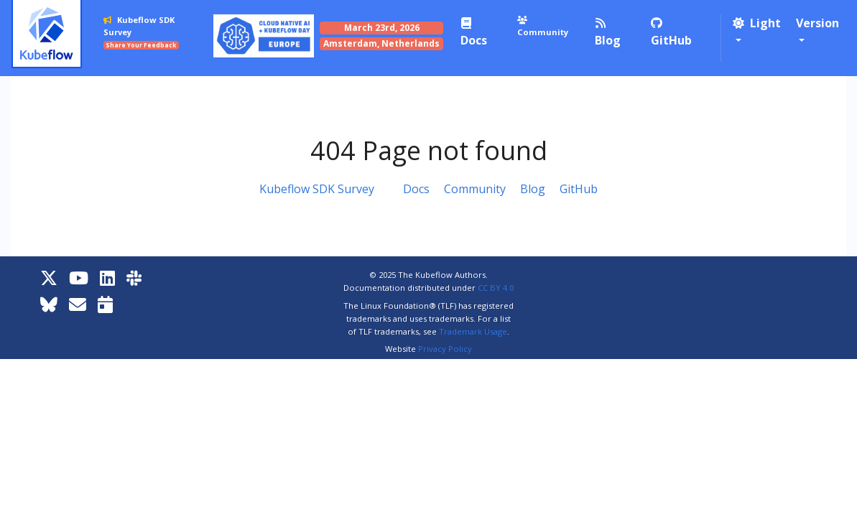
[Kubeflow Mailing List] (77, 304)
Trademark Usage (473, 331)
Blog (532, 189)
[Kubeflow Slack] (134, 277)
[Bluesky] (48, 304)
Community (475, 189)
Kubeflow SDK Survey (316, 189)
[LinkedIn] (107, 277)
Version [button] (817, 23)
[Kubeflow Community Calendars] (105, 304)
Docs (416, 189)
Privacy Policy (445, 348)
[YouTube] (78, 277)
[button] (757, 32)
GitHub (579, 189)
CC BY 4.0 (496, 287)
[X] (48, 277)
